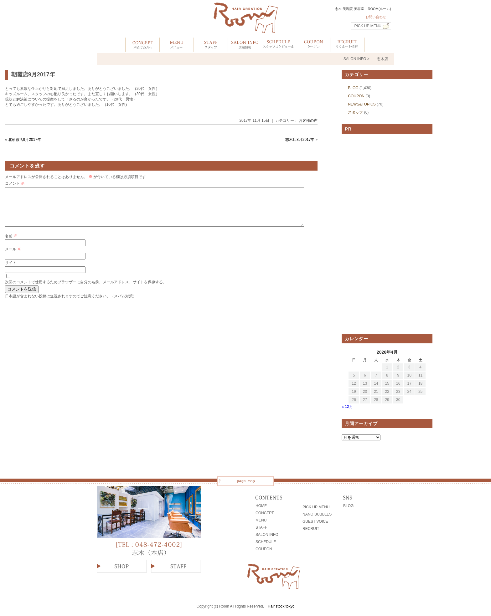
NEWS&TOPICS (361, 104)
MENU (261, 520)
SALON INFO (267, 534)
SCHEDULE (266, 542)
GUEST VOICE (315, 521)
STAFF (261, 527)
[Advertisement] (387, 234)
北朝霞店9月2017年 (24, 139)
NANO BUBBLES (317, 514)
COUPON (356, 96)
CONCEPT (265, 513)
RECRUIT (310, 528)
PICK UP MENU (367, 26)
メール (13, 256)
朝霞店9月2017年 (33, 74)
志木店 (382, 59)
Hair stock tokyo (281, 606)
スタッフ (355, 112)
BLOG (353, 88)
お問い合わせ (375, 17)
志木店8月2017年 (299, 139)
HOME (261, 506)
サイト (10, 270)
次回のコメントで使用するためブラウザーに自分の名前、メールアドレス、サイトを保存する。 (86, 289)
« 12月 (347, 406)
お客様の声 (308, 120)
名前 (11, 243)
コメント (15, 183)
